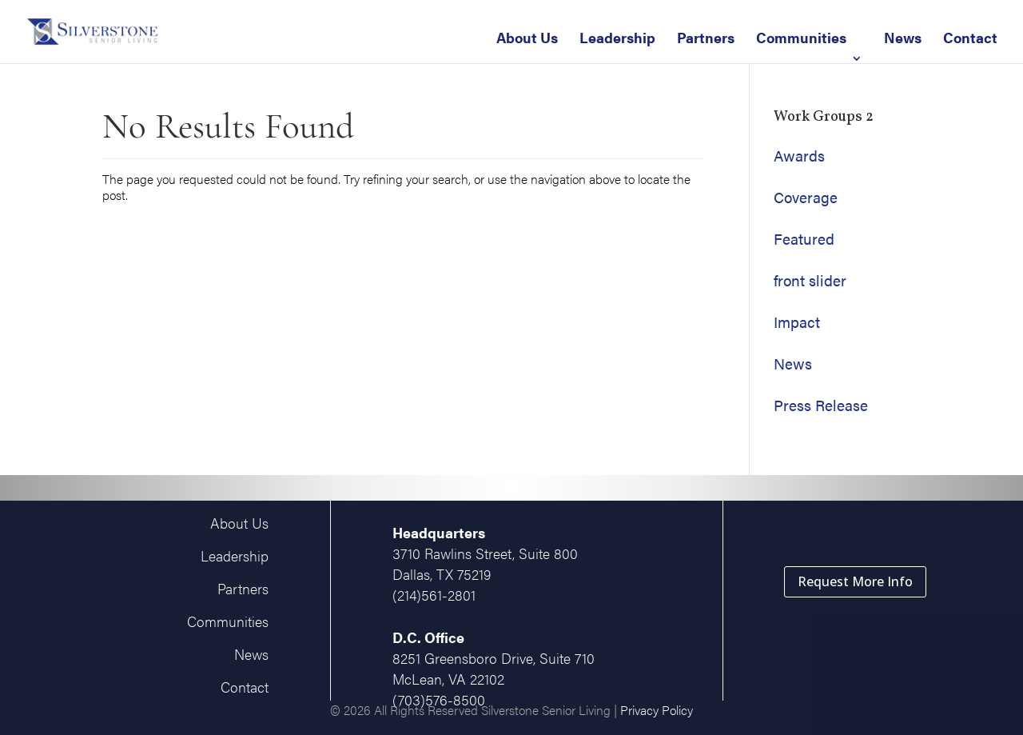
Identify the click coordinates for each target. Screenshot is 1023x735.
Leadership (617, 37)
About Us (527, 37)
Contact (970, 37)
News (902, 37)
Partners (705, 37)
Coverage (806, 197)
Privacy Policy (656, 710)
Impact (797, 322)
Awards (799, 155)
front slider (810, 280)
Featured (804, 239)
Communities (801, 37)
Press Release (821, 405)
